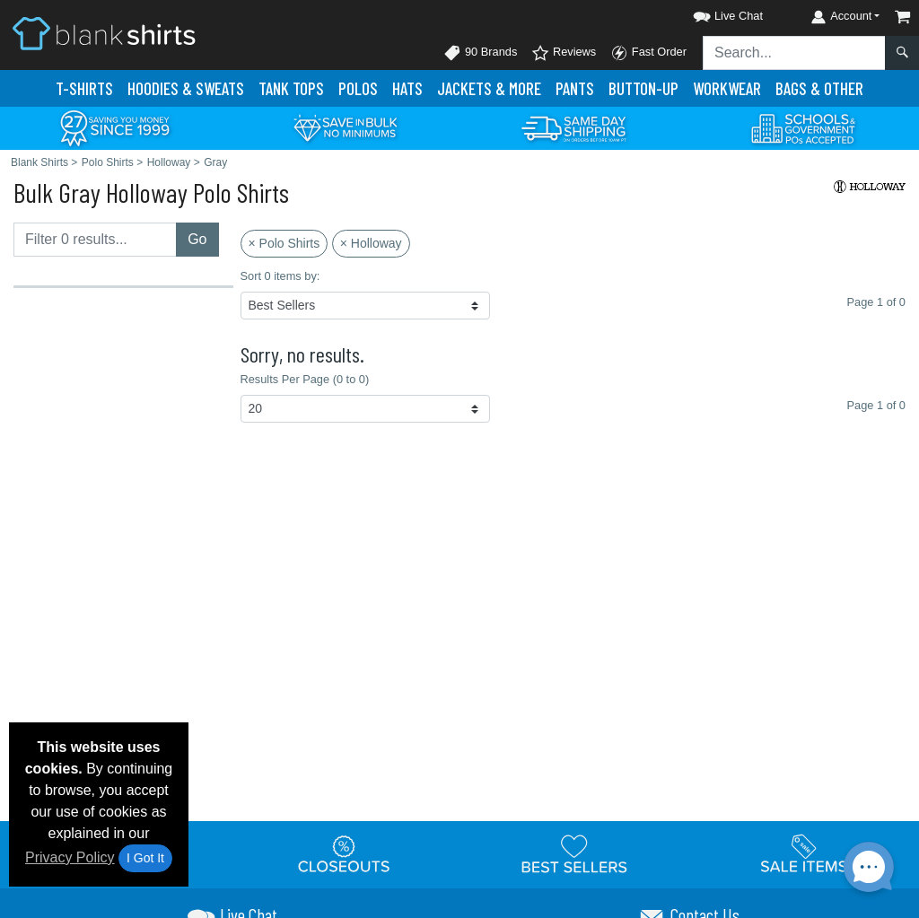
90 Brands (480, 53)
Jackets (489, 88)
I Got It (145, 858)
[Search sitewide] (794, 53)
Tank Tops (291, 88)
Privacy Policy (70, 857)
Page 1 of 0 (876, 405)
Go (197, 239)
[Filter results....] (95, 240)
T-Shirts (84, 88)
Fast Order (648, 53)
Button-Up (643, 88)
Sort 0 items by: (280, 276)
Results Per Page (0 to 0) (305, 379)
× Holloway (371, 243)
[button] (712, 13)
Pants (575, 88)
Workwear (727, 88)
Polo (358, 88)
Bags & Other (819, 88)
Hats (407, 88)
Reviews (563, 53)
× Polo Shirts (284, 243)
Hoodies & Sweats (185, 88)
